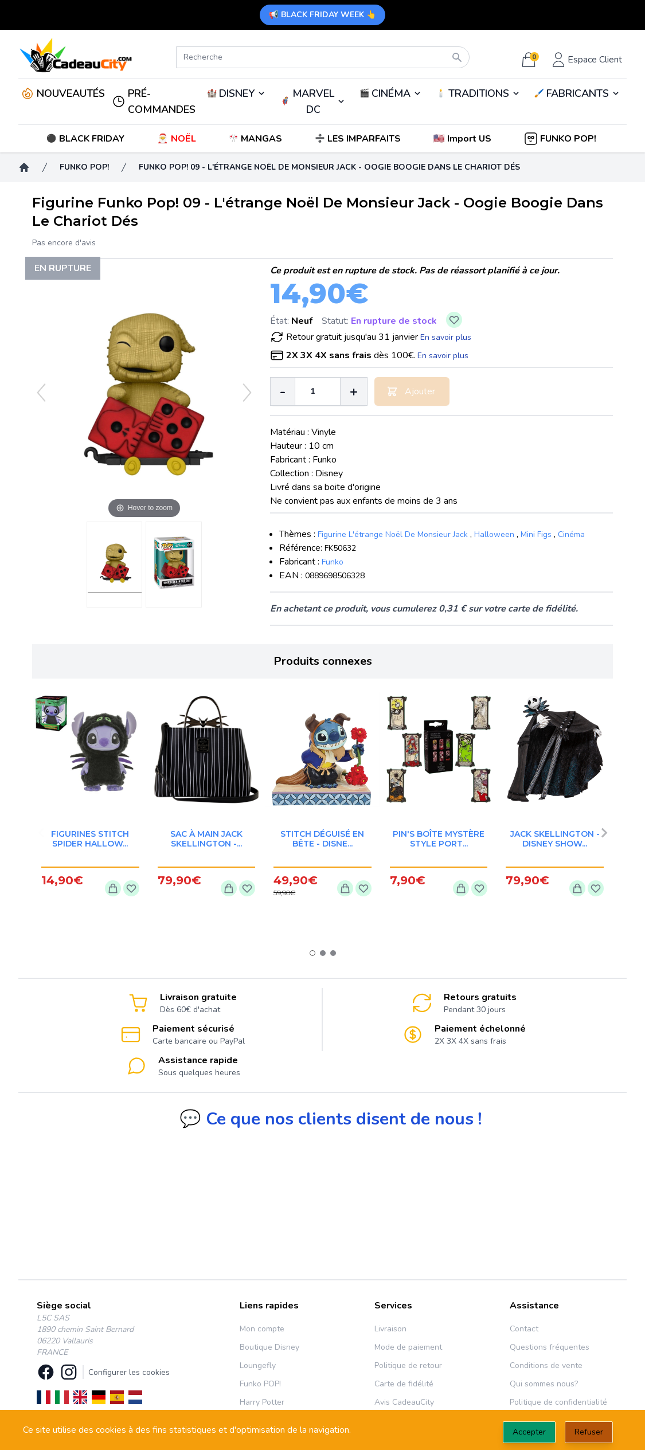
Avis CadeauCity (404, 1402)
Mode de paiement (408, 1347)
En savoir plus (445, 337)
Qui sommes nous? (544, 1383)
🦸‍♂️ (312, 101)
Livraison (390, 1328)
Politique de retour (408, 1365)
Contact (524, 1328)
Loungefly (258, 1365)
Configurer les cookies (129, 1372)
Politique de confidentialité (558, 1402)
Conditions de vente (546, 1365)
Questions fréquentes (549, 1347)
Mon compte (262, 1328)
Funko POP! (260, 1383)
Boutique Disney (269, 1347)
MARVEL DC (313, 101)
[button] (463, 138)
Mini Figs (536, 534)
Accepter (529, 1432)
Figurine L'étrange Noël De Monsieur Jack (393, 534)
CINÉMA (391, 93)
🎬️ (390, 93)
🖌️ (577, 93)
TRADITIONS (478, 93)
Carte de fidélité (403, 1383)
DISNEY (237, 93)
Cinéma (571, 534)
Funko (332, 562)
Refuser (588, 1432)
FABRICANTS (577, 93)
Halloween (494, 534)
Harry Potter (262, 1402)
